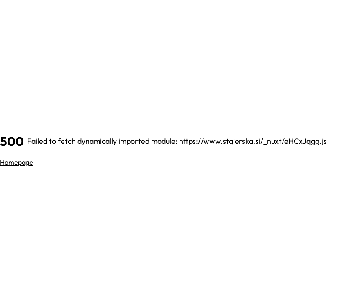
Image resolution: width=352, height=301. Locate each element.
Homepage (16, 162)
